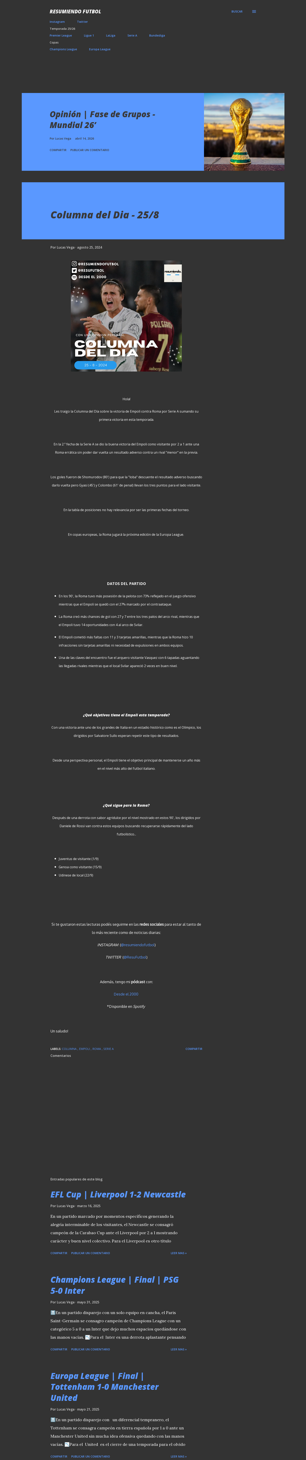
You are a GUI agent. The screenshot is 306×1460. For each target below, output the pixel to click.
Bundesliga (157, 35)
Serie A (132, 35)
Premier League (61, 35)
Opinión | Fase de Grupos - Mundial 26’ (102, 119)
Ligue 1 (89, 35)
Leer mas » (179, 1253)
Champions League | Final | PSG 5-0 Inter (114, 1285)
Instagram (57, 22)
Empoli (85, 1049)
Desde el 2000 (126, 994)
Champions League (63, 49)
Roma (97, 1049)
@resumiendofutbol (138, 945)
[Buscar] (237, 11)
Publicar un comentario (89, 150)
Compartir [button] (58, 150)
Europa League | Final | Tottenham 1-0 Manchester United (104, 1386)
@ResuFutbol (135, 957)
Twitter (82, 22)
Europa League (99, 49)
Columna (69, 1049)
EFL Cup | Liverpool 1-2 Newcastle (118, 1194)
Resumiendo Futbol (75, 11)
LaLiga (110, 35)
